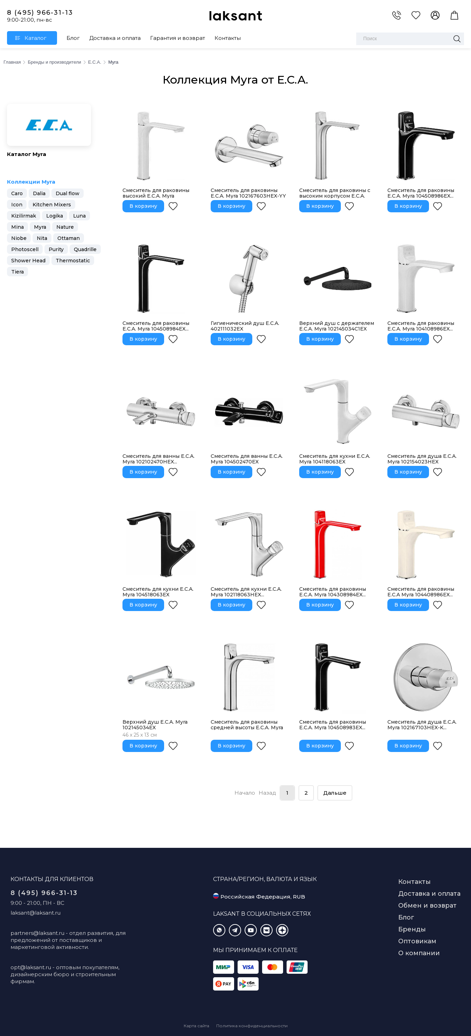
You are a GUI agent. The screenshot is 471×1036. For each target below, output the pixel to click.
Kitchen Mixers (52, 204)
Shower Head (28, 260)
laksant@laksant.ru (35, 912)
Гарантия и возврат (177, 38)
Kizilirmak (23, 216)
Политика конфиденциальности (252, 1025)
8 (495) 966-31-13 (40, 12)
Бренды (412, 929)
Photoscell (24, 249)
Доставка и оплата (115, 38)
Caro (17, 193)
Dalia (39, 193)
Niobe (19, 238)
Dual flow (67, 193)
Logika (54, 216)
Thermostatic (73, 260)
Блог (73, 38)
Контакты (228, 38)
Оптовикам (417, 941)
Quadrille (85, 249)
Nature (65, 227)
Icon (16, 204)
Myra (40, 227)
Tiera (17, 272)
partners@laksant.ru (37, 933)
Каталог (35, 38)
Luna (79, 216)
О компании (419, 953)
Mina (17, 227)
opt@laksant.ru (30, 967)
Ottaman (68, 238)
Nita (42, 238)
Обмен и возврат (427, 905)
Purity (56, 249)
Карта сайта (196, 1025)
